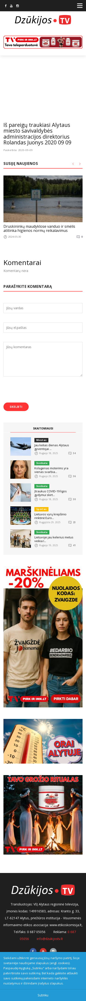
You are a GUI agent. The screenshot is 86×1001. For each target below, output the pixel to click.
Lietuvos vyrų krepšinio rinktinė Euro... (50, 516)
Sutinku (43, 995)
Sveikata (41, 463)
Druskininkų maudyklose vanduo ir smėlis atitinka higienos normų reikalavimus (39, 228)
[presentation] (38, 390)
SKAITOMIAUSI (43, 428)
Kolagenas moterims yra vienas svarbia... (51, 470)
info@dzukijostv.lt (50, 939)
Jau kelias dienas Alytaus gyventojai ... (51, 447)
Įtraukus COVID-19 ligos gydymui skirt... (50, 493)
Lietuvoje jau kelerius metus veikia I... (53, 539)
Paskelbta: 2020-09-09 (18, 150)
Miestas (41, 440)
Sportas (41, 509)
